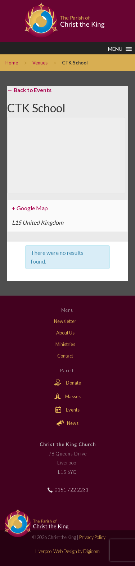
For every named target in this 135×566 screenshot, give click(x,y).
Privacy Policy (92, 537)
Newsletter (65, 321)
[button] (115, 49)
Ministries (65, 344)
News (67, 423)
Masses (67, 396)
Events (67, 410)
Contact (65, 356)
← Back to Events (29, 90)
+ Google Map (30, 208)
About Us (65, 333)
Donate (67, 383)
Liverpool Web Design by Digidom (67, 551)
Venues (40, 63)
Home (11, 63)
